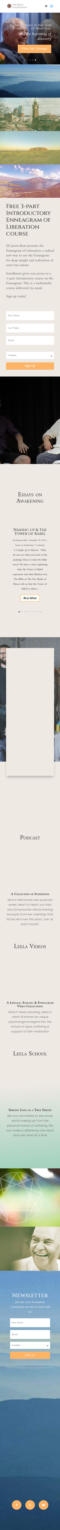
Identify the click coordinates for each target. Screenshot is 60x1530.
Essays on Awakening (24, 545)
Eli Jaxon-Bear (21, 540)
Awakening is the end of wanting (32, 27)
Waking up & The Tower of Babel (30, 531)
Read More (30, 598)
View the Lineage (34, 48)
